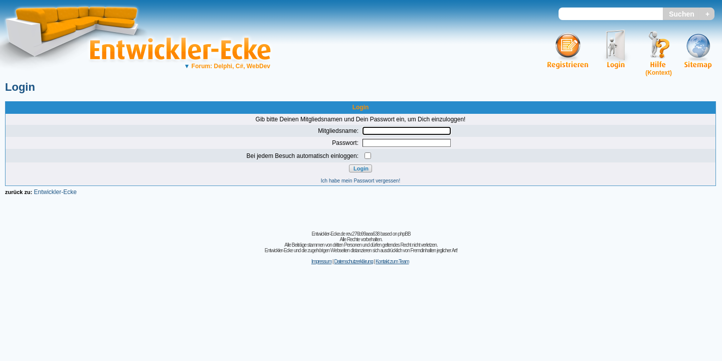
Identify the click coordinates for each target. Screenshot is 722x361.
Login (20, 87)
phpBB (404, 234)
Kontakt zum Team (392, 261)
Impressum (321, 261)
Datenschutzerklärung (353, 261)
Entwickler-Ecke (55, 192)
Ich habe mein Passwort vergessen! (360, 181)
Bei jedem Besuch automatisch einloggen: (302, 155)
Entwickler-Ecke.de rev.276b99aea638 (345, 234)
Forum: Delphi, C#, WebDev (227, 66)
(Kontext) (658, 72)
